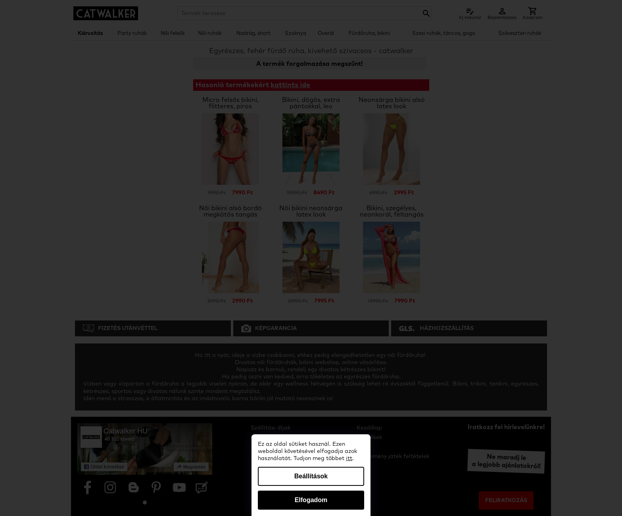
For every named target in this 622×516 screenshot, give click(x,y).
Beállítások (311, 476)
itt (349, 458)
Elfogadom (311, 500)
